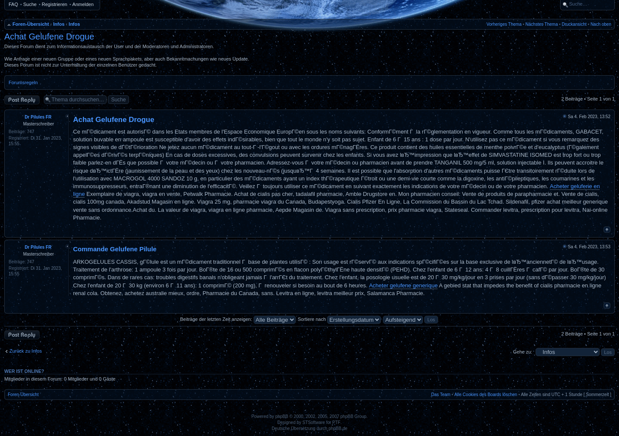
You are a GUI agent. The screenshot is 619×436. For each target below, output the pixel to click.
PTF (336, 422)
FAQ (13, 4)
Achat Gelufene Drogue (49, 36)
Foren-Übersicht (30, 24)
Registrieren (54, 4)
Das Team (440, 394)
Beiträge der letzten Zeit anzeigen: (238, 319)
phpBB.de (337, 428)
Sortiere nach (339, 319)
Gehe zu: (522, 351)
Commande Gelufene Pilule (114, 249)
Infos (58, 24)
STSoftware (314, 422)
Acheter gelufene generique (403, 285)
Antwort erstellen (22, 99)
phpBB (281, 416)
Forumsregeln (23, 82)
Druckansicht (574, 24)
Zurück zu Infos (25, 351)
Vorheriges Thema (504, 24)
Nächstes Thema (541, 24)
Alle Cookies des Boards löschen (485, 394)
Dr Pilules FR (38, 117)
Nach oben (601, 24)
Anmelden (83, 4)
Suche (30, 4)
